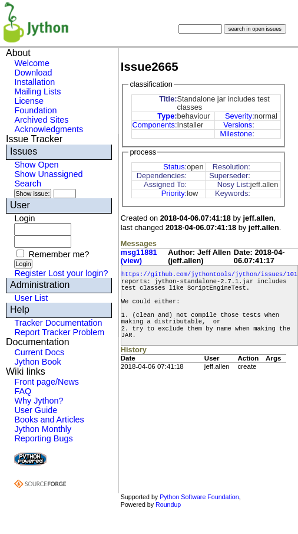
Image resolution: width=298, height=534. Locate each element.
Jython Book (37, 361)
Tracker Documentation (58, 322)
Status (173, 166)
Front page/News (46, 381)
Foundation (35, 110)
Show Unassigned (48, 174)
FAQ (22, 391)
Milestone (236, 133)
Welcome (31, 63)
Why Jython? (38, 400)
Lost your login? (78, 273)
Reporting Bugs (43, 438)
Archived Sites (41, 120)
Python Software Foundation (199, 496)
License (29, 101)
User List (31, 298)
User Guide (35, 410)
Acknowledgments (48, 129)
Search (27, 183)
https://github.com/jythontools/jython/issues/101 (209, 274)
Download (33, 72)
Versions (237, 124)
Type (165, 116)
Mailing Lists (37, 91)
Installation (34, 82)
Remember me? (58, 254)
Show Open (36, 164)
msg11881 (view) (139, 256)
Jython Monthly (42, 429)
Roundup (168, 504)
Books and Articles (49, 419)
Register (30, 273)
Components (153, 124)
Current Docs (39, 352)
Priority (173, 193)
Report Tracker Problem (59, 332)
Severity (238, 116)
